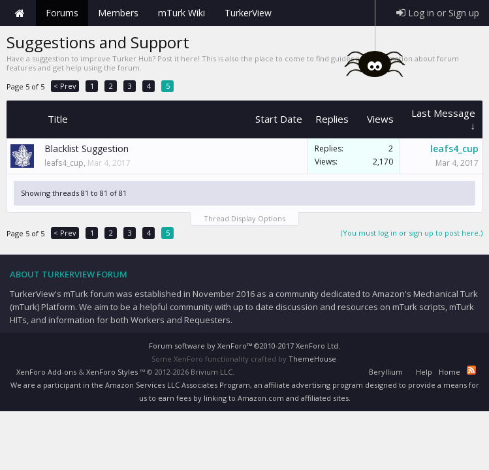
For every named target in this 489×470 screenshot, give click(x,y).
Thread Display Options (244, 218)
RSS (471, 370)
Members (118, 13)
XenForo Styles (112, 372)
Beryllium (386, 372)
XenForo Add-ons (46, 372)
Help (424, 372)
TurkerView (248, 13)
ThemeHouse (312, 359)
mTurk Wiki (181, 13)
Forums (62, 13)
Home (19, 13)
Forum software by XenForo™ (244, 346)
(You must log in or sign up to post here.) (411, 233)
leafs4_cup (64, 162)
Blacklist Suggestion (86, 148)
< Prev (65, 86)
